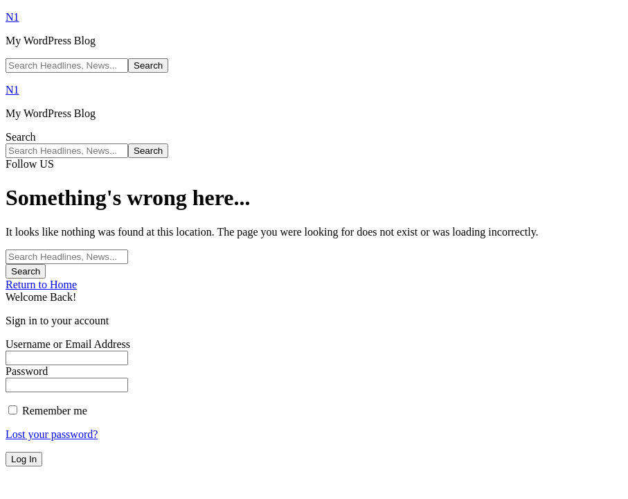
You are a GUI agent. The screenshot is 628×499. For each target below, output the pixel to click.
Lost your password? (52, 434)
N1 (12, 17)
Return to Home (41, 284)
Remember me (47, 411)
